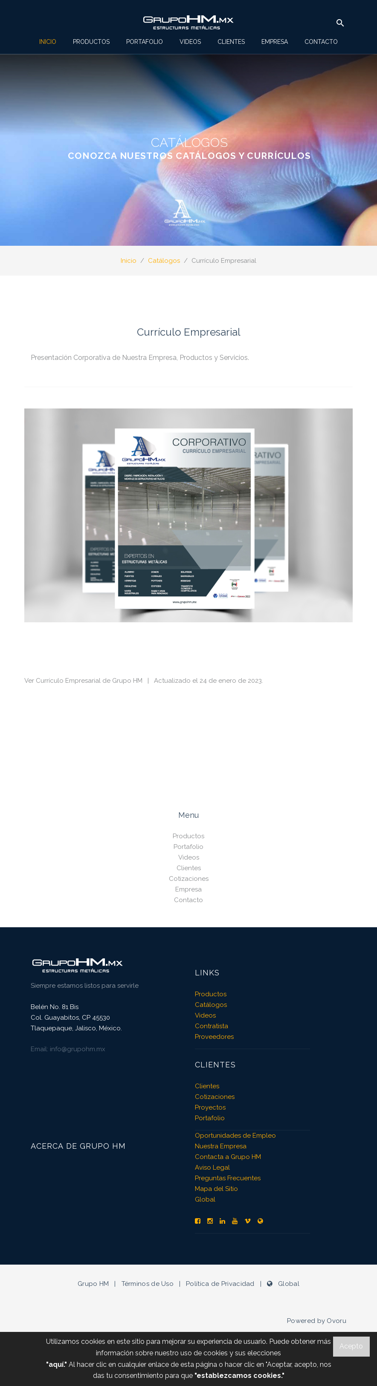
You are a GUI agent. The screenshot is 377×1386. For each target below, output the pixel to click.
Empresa (274, 41)
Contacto (321, 41)
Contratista (211, 1026)
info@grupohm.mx (77, 1049)
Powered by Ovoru (316, 1321)
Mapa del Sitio (216, 1189)
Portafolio (144, 41)
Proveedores (214, 1037)
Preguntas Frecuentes (228, 1178)
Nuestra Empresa (220, 1146)
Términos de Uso (148, 1284)
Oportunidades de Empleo (235, 1135)
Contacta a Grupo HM (228, 1157)
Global (205, 1199)
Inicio (47, 41)
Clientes (231, 41)
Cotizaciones (189, 879)
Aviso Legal (212, 1167)
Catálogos (164, 261)
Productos (91, 41)
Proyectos (210, 1107)
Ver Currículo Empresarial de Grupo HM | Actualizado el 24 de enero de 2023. (143, 680)
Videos (190, 41)
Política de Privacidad (220, 1284)
